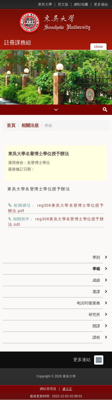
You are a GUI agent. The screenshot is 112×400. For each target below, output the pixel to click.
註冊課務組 (17, 42)
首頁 (11, 125)
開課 (96, 326)
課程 (96, 337)
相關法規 (30, 125)
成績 (96, 280)
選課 (96, 291)
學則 (96, 257)
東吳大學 (45, 4)
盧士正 (67, 389)
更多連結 (101, 4)
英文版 (63, 4)
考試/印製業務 (88, 303)
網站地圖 (81, 4)
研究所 (94, 314)
